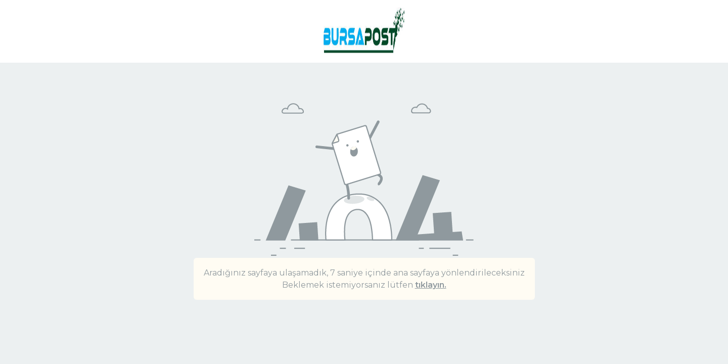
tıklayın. (430, 285)
